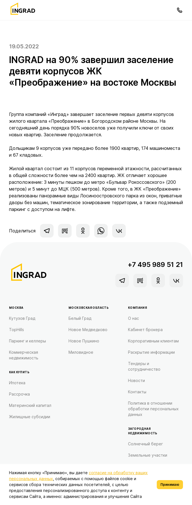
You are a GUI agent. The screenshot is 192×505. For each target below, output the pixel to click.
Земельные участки (147, 455)
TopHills (16, 329)
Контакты (137, 391)
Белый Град (80, 318)
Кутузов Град (22, 318)
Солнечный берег (145, 443)
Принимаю (169, 484)
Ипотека (17, 382)
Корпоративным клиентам (153, 340)
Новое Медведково (88, 329)
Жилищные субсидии (29, 416)
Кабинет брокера (145, 329)
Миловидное (81, 352)
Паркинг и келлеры (27, 340)
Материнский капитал (30, 405)
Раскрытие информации (151, 352)
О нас (133, 318)
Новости (136, 380)
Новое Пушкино (84, 340)
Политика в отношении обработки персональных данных (153, 409)
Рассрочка (19, 394)
